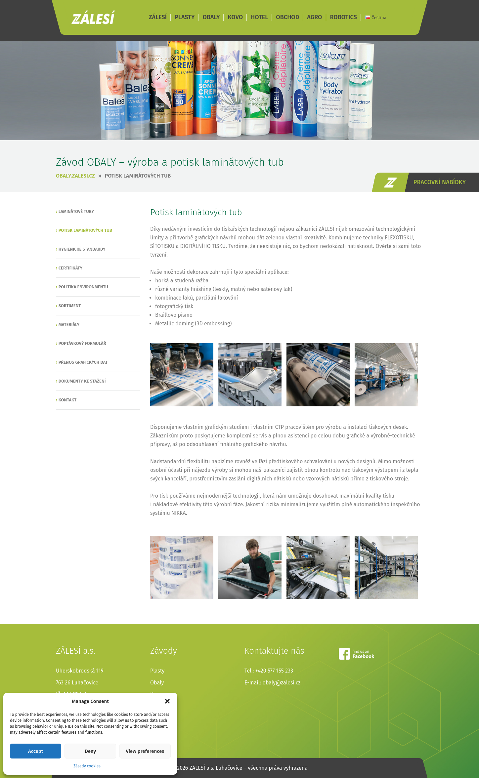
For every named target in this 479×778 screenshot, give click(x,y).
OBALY (211, 17)
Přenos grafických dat (83, 362)
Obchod (159, 718)
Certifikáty (71, 268)
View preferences (145, 751)
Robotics (160, 742)
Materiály (69, 324)
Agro (155, 730)
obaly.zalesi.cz (75, 176)
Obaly (157, 682)
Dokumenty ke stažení (82, 381)
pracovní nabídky (440, 182)
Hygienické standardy (82, 249)
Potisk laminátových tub (138, 176)
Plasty (157, 671)
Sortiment (70, 305)
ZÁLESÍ (93, 17)
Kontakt (67, 399)
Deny (90, 751)
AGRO (314, 17)
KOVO (235, 17)
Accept (35, 751)
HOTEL (259, 17)
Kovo (156, 694)
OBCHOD (287, 17)
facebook (356, 654)
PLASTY (185, 17)
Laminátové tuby (76, 211)
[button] (167, 701)
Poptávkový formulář (82, 343)
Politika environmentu (83, 286)
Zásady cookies (87, 766)
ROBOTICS (343, 17)
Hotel (156, 706)
